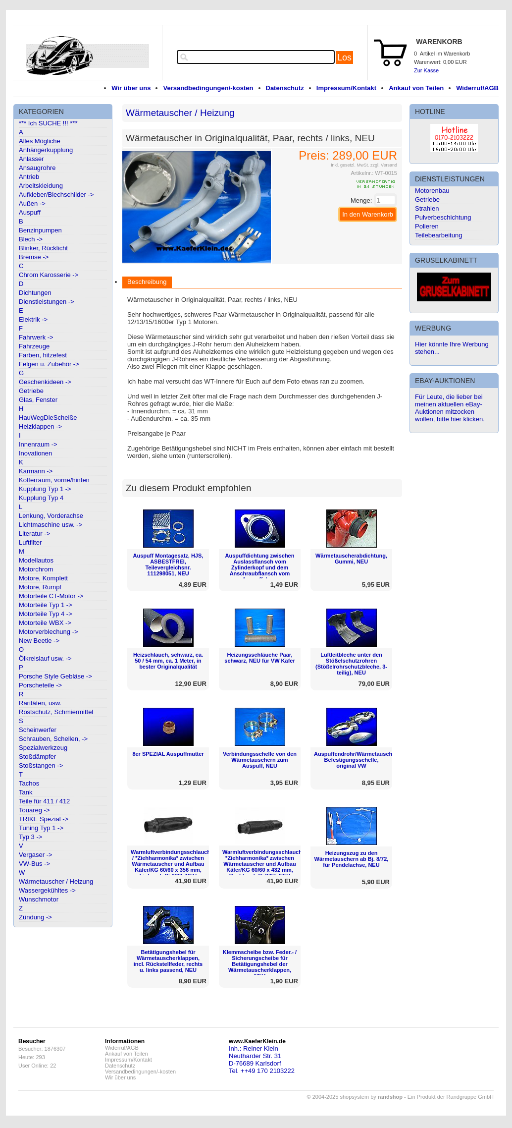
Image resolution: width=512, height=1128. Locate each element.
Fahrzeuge (34, 346)
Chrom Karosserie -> (48, 275)
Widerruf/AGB (477, 88)
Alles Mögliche (39, 141)
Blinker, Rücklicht (43, 248)
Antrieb (29, 176)
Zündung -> (35, 917)
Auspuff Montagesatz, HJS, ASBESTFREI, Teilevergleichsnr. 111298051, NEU (168, 564)
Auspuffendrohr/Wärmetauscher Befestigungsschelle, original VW (356, 760)
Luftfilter (30, 542)
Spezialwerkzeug (43, 747)
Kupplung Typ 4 (41, 498)
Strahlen (427, 208)
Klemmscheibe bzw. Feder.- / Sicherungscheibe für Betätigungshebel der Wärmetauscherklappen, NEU (260, 964)
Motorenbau (432, 190)
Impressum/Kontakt (346, 88)
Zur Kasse (426, 70)
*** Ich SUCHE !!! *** (48, 123)
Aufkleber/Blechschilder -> (56, 194)
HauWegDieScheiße (48, 417)
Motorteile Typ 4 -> (45, 614)
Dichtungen (35, 292)
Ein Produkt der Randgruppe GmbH (451, 1097)
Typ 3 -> (30, 837)
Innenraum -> (38, 444)
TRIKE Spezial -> (43, 819)
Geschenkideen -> (45, 382)
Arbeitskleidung (41, 185)
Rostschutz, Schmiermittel (56, 712)
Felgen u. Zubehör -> (49, 364)
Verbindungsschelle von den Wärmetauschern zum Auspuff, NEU (260, 760)
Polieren (427, 226)
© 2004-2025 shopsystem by (355, 1097)
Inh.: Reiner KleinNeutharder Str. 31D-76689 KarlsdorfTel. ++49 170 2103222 (262, 1059)
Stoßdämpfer (37, 756)
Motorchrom (36, 569)
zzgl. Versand (383, 165)
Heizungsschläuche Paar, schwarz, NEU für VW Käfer (259, 658)
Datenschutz (285, 88)
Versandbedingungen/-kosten (208, 88)
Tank (25, 792)
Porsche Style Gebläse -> (55, 676)
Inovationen (35, 453)
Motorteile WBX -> (45, 622)
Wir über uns (131, 88)
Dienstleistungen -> (46, 301)
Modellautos (36, 560)
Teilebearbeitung (438, 235)
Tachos (29, 783)
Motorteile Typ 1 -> (45, 605)
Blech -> (31, 239)
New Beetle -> (39, 640)
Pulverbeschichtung (443, 217)
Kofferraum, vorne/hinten (54, 480)
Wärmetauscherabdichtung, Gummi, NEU (351, 558)
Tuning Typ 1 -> (41, 828)
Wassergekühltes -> (47, 890)
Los (344, 57)
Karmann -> (35, 471)
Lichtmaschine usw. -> (50, 524)
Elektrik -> (33, 319)
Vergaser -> (35, 854)
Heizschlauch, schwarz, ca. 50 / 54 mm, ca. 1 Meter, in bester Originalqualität (168, 661)
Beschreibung (147, 281)
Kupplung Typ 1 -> (45, 489)
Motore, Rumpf (40, 587)
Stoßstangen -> (41, 765)
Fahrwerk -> (36, 337)
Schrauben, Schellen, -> (53, 738)
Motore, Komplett (43, 578)
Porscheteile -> (40, 685)
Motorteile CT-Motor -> (51, 596)
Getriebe (31, 391)
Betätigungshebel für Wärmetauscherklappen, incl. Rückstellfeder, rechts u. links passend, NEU (168, 961)
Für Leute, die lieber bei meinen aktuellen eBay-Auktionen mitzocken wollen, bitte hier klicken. (450, 408)
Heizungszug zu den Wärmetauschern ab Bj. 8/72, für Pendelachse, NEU (351, 859)
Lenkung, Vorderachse (51, 515)
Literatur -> (34, 533)
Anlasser (31, 159)
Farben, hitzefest (43, 355)
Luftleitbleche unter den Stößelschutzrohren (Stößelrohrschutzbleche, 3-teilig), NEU (351, 664)
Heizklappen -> (40, 426)
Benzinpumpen (40, 230)
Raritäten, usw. (40, 703)
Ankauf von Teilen (416, 88)
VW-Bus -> (34, 863)
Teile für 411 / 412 (44, 801)
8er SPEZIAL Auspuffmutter (168, 754)
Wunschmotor (38, 899)
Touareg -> (34, 810)
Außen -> (32, 203)
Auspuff (30, 212)
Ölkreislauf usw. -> (45, 658)
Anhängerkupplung (46, 150)
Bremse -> (34, 257)
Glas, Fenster (38, 399)
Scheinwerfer (37, 729)
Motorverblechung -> (48, 631)
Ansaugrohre (37, 167)
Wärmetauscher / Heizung (56, 881)
